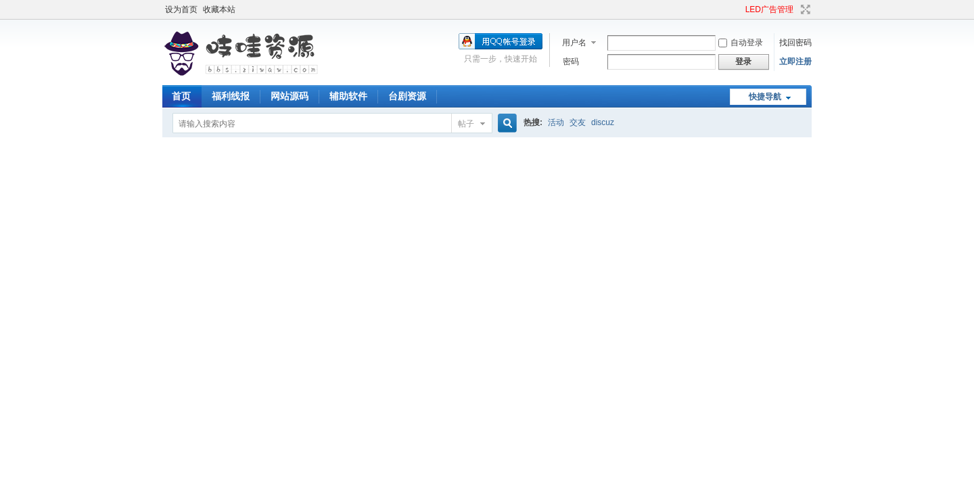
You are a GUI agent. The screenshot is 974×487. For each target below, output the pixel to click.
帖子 (466, 124)
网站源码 (289, 96)
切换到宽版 (804, 9)
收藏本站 (219, 9)
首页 (181, 96)
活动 (556, 122)
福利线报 (231, 96)
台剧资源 (407, 96)
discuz (602, 122)
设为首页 (181, 9)
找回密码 (795, 42)
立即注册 (795, 61)
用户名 (574, 42)
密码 (571, 61)
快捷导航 (765, 96)
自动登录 (740, 42)
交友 (578, 122)
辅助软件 (348, 96)
